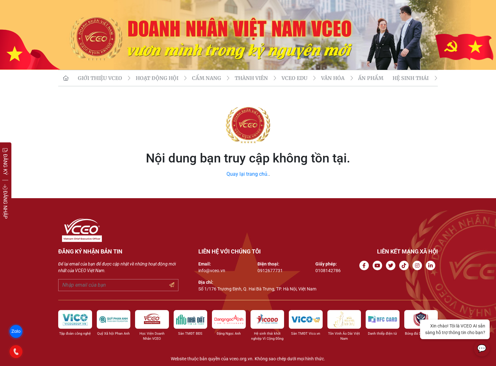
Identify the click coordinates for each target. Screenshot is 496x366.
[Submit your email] (171, 285)
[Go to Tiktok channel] (405, 266)
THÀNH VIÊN (251, 78)
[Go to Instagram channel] (418, 266)
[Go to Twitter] (392, 266)
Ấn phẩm (370, 78)
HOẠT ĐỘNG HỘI (157, 78)
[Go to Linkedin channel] (432, 266)
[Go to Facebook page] (365, 266)
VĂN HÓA (332, 78)
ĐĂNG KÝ (5, 161)
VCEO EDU (294, 78)
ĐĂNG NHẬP (5, 201)
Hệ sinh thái (411, 78)
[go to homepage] (66, 78)
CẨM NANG (206, 78)
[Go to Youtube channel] (379, 266)
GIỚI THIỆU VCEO (100, 78)
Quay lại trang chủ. (247, 174)
